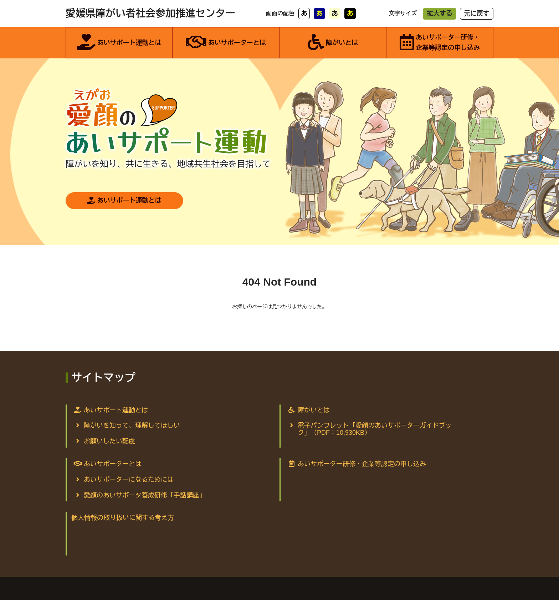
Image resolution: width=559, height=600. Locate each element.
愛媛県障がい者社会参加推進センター (150, 13)
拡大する (439, 13)
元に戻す (476, 13)
